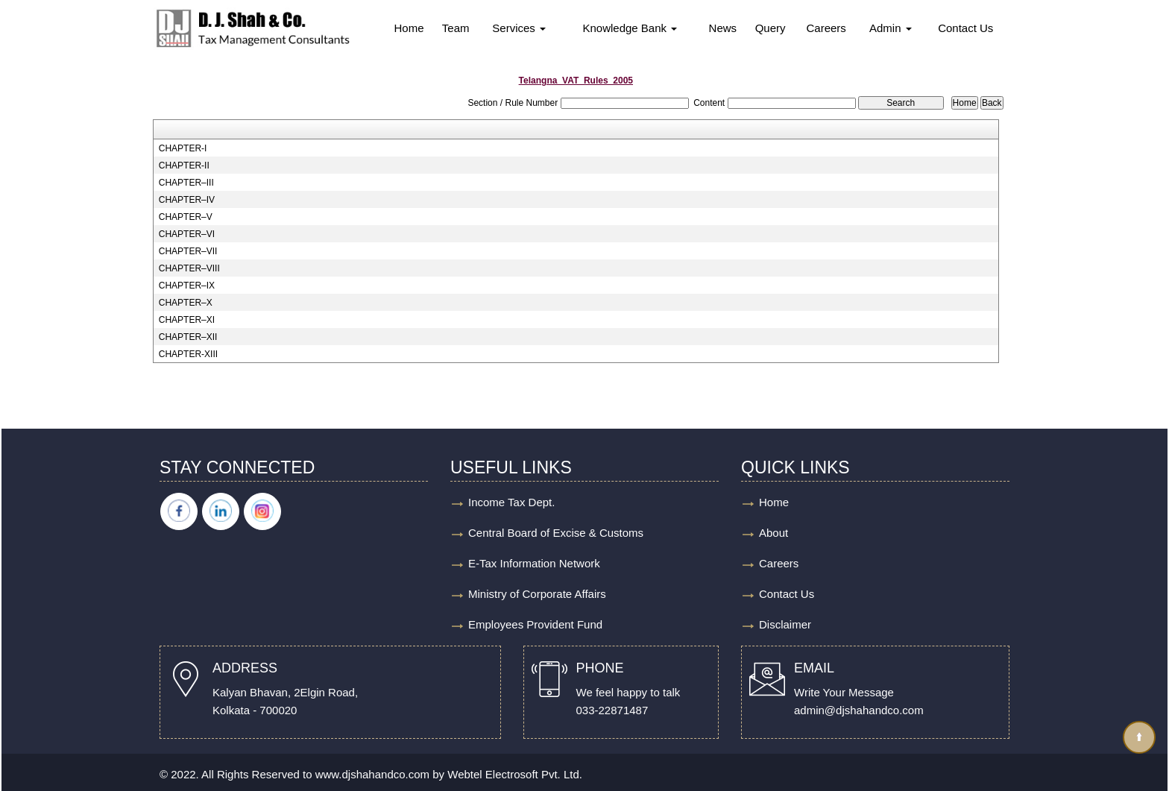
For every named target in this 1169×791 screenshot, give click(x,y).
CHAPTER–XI (187, 320)
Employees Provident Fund (535, 624)
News (723, 28)
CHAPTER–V (185, 217)
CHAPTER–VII (188, 251)
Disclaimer (785, 624)
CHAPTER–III (186, 182)
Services (519, 28)
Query (770, 28)
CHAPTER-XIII (188, 354)
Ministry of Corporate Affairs (537, 593)
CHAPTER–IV (187, 200)
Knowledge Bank (629, 28)
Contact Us (965, 28)
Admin (890, 28)
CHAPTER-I (183, 148)
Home (408, 28)
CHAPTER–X (185, 302)
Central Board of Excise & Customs (555, 532)
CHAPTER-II (184, 165)
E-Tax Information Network (534, 563)
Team (456, 28)
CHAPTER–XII (188, 337)
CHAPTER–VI (187, 234)
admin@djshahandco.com (859, 710)
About (773, 532)
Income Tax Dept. (511, 502)
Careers (825, 28)
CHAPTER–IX (187, 285)
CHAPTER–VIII (189, 268)
